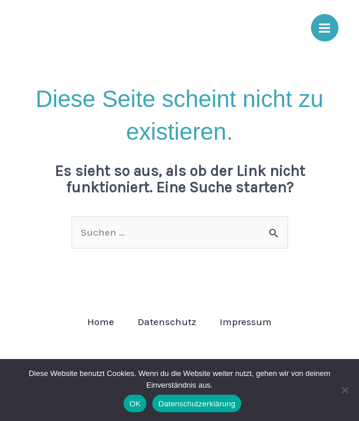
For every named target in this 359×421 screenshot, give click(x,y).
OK (135, 403)
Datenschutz (167, 321)
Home (100, 321)
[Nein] (344, 390)
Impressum (246, 321)
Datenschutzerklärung (196, 403)
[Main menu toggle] (325, 28)
